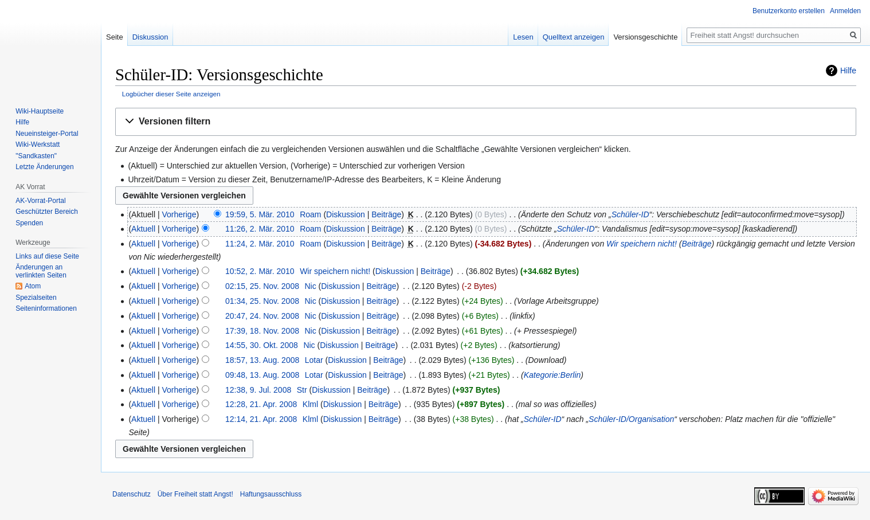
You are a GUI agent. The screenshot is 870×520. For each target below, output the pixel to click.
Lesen (523, 37)
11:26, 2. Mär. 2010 (260, 228)
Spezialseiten (35, 298)
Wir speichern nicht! (641, 243)
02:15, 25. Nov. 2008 (262, 286)
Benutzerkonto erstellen (789, 11)
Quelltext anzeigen (574, 37)
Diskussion (345, 214)
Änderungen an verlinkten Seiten (40, 271)
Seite (114, 37)
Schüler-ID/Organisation (631, 419)
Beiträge (386, 214)
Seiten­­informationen (46, 308)
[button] (486, 122)
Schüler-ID (630, 214)
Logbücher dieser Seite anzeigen (171, 93)
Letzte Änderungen (44, 167)
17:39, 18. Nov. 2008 (262, 330)
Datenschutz (131, 494)
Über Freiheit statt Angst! (195, 494)
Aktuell (143, 228)
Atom (33, 286)
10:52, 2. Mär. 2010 (260, 271)
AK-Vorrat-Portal (40, 201)
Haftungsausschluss (270, 494)
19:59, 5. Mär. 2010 (260, 214)
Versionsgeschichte (645, 37)
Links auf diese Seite (47, 256)
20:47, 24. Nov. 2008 (262, 315)
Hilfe (848, 70)
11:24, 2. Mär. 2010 (260, 243)
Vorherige (179, 214)
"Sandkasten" (36, 156)
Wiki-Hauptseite (39, 111)
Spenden (29, 223)
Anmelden (845, 11)
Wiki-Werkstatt (37, 144)
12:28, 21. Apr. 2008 (261, 404)
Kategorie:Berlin (552, 375)
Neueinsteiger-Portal (46, 134)
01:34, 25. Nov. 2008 (262, 301)
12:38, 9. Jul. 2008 (258, 389)
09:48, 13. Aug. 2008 (262, 375)
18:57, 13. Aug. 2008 (262, 360)
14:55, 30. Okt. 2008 (261, 345)
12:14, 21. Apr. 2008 (261, 419)
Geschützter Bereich (46, 212)
